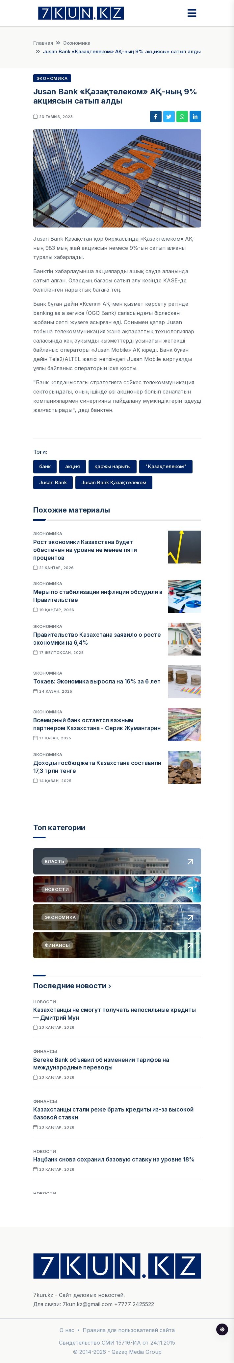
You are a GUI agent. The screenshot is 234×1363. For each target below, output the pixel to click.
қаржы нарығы (112, 466)
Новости (44, 1001)
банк (45, 466)
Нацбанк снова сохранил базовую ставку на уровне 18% (114, 1159)
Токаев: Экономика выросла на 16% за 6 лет (97, 681)
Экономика (77, 43)
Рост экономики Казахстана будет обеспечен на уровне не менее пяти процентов (85, 550)
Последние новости (69, 985)
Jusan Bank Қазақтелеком (113, 482)
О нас (67, 1330)
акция (72, 466)
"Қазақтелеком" (166, 466)
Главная (43, 43)
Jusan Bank (53, 482)
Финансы (45, 1051)
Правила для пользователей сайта (129, 1330)
